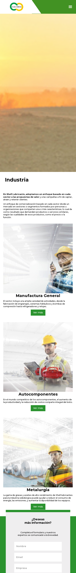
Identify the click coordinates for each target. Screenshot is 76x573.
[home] (16, 7)
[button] (70, 7)
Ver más (38, 312)
